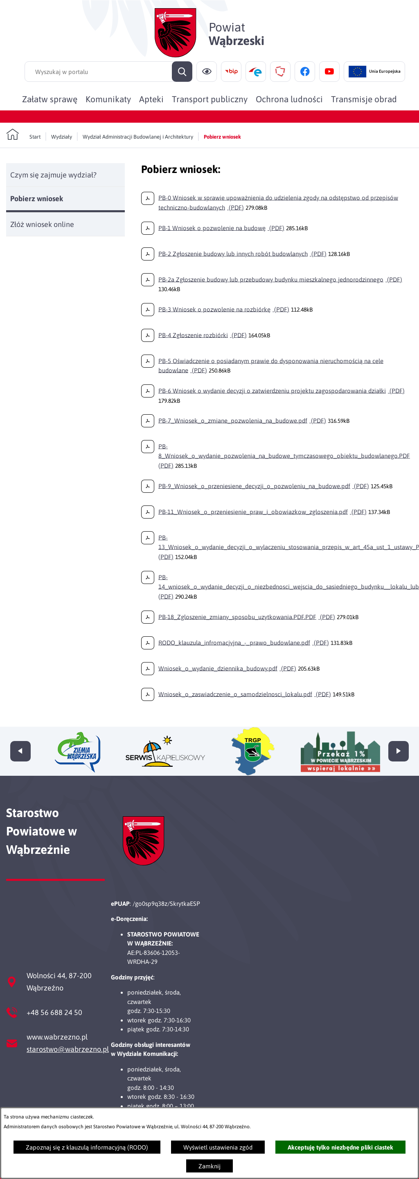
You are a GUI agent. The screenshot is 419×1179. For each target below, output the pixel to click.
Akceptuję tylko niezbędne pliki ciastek (340, 1147)
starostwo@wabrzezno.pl (68, 1049)
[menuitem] (49, 99)
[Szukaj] (182, 71)
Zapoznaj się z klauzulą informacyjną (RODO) (87, 1147)
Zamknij (209, 1166)
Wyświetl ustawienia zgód (217, 1147)
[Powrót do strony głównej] (23, 134)
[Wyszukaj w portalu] (108, 71)
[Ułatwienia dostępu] (206, 71)
